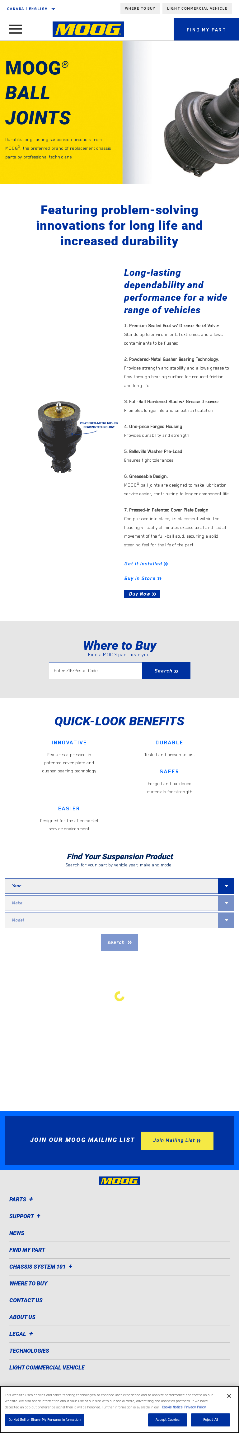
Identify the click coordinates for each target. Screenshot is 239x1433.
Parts (22, 1199)
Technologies (29, 1350)
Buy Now (139, 594)
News (16, 1233)
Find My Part (27, 1250)
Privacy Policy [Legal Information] (195, 1407)
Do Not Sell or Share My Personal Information (44, 1420)
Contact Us (26, 1300)
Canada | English (27, 9)
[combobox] (111, 886)
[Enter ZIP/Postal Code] (95, 670)
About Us (22, 1317)
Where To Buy (140, 8)
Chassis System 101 (41, 1266)
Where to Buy (28, 1283)
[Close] (229, 1396)
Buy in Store (140, 578)
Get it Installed (143, 564)
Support (25, 1216)
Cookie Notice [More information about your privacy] (172, 1407)
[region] (119, 1409)
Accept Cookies (168, 1420)
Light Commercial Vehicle (197, 8)
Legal (22, 1334)
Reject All (210, 1420)
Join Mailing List (174, 1140)
